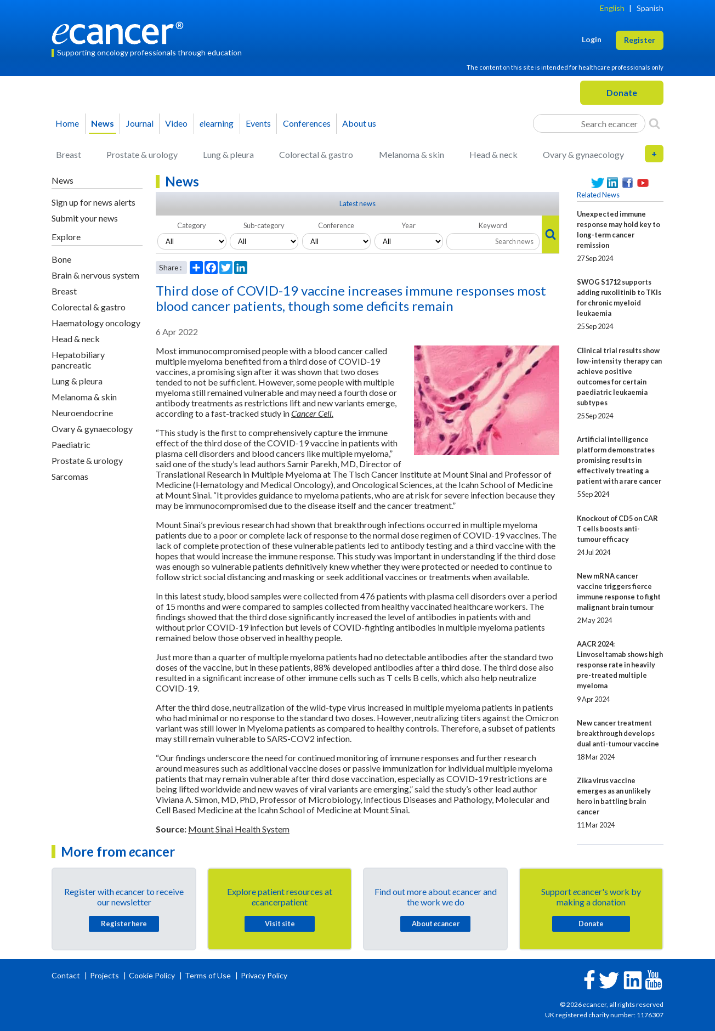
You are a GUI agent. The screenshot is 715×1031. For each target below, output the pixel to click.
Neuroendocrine (82, 412)
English (612, 8)
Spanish (650, 8)
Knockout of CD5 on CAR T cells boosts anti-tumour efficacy (617, 528)
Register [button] (639, 39)
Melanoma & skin (411, 154)
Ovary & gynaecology (583, 154)
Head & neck (493, 154)
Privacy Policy (264, 975)
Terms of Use (208, 975)
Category (191, 225)
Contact (67, 975)
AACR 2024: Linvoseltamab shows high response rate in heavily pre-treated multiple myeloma (620, 664)
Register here (124, 923)
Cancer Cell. (312, 413)
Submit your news (85, 218)
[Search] (654, 123)
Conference (336, 225)
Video (176, 123)
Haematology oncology (96, 323)
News (102, 123)
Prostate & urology (142, 154)
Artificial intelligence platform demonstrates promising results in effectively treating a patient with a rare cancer (619, 460)
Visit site (280, 923)
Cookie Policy (152, 975)
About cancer (435, 923)
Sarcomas (70, 476)
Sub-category (264, 225)
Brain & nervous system (95, 275)
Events (258, 123)
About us (359, 123)
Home (67, 123)
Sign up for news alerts (93, 202)
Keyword (493, 225)
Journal (140, 123)
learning (217, 123)
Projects (105, 975)
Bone (61, 259)
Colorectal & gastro (316, 154)
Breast (68, 154)
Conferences (307, 123)
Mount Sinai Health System (239, 829)
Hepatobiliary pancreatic (78, 359)
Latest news (357, 203)
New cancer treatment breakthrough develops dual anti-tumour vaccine (618, 733)
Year (408, 225)
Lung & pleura (228, 154)
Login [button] (591, 39)
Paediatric (71, 444)
